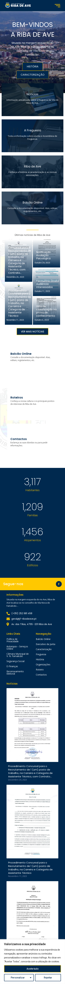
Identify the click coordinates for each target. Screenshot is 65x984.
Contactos (41, 674)
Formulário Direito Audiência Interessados (47, 284)
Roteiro (40, 669)
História (40, 659)
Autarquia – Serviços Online (17, 647)
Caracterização (44, 649)
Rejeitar (48, 977)
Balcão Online (43, 639)
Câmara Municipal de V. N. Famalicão (18, 655)
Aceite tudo (33, 968)
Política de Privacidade (13, 640)
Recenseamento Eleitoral (15, 672)
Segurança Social (15, 661)
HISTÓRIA (32, 66)
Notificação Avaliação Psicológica (43, 255)
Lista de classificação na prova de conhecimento (46, 311)
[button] (32, 331)
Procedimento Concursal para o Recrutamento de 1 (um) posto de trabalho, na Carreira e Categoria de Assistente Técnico (19, 303)
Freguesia (41, 654)
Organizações (43, 664)
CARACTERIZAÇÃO (32, 75)
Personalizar (18, 977)
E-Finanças (12, 666)
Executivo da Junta (45, 644)
